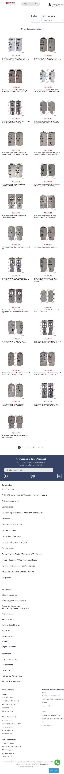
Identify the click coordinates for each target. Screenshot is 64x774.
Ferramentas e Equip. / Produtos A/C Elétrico (21, 554)
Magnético (6, 578)
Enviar (56, 470)
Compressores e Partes (12, 524)
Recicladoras (7, 619)
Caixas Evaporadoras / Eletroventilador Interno (22, 513)
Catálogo (6, 670)
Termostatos (7, 636)
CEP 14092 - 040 (7, 756)
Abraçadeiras (8, 489)
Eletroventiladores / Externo (14, 542)
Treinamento (7, 665)
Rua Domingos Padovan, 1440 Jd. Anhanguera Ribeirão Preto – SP (12, 750)
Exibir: (34, 16)
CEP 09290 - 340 (7, 711)
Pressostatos (7, 614)
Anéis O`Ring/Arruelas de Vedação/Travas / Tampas (25, 495)
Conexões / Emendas (11, 536)
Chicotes (6, 519)
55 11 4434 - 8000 (7, 697)
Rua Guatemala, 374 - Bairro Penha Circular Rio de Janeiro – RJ (11, 727)
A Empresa (6, 654)
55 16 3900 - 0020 (8, 743)
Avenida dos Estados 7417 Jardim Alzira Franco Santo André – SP (10, 704)
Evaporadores (8, 548)
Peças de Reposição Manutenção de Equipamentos (15, 607)
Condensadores (9, 530)
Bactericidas (7, 507)
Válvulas (5, 641)
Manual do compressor (12, 681)
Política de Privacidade (12, 676)
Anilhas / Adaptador (10, 501)
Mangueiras (7, 590)
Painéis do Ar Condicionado (14, 601)
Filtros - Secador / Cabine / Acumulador (19, 560)
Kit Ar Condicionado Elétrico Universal (18, 572)
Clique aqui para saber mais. (39, 764)
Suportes (6, 630)
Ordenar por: (48, 16)
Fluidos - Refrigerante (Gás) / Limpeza (18, 566)
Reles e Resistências (11, 625)
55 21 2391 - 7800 (7, 720)
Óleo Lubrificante (9, 595)
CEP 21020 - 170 (7, 734)
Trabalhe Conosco (10, 659)
